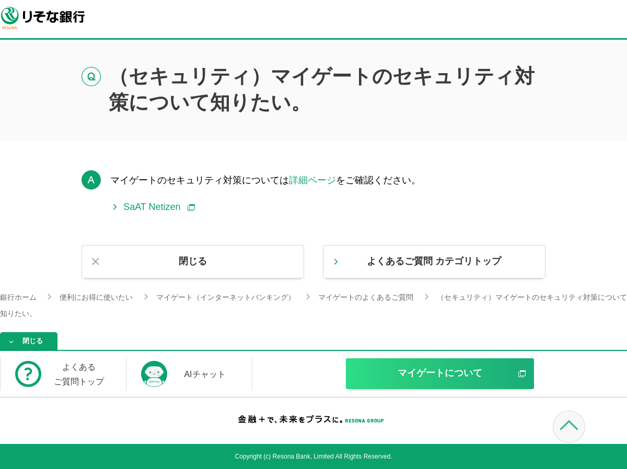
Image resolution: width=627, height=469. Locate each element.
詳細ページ (312, 180)
